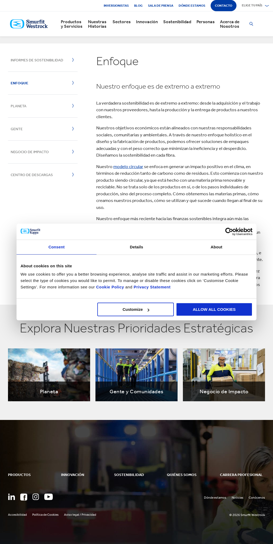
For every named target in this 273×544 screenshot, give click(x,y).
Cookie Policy (110, 287)
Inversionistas (116, 5)
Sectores (122, 21)
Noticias (237, 497)
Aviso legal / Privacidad (80, 515)
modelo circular (128, 166)
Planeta (18, 106)
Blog (138, 5)
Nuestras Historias (97, 24)
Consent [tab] (57, 247)
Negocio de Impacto (30, 152)
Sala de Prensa (160, 5)
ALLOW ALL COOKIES (214, 309)
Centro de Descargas (32, 175)
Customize (136, 309)
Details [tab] (136, 247)
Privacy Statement (152, 287)
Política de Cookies (45, 515)
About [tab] (216, 247)
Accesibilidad (17, 515)
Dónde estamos (192, 5)
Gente (17, 129)
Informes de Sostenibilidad (37, 60)
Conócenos (257, 497)
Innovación (147, 21)
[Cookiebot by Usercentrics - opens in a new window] (229, 232)
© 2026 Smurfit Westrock (247, 515)
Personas (205, 21)
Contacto (223, 5)
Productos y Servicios (71, 24)
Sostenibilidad (177, 21)
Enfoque (19, 83)
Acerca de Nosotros (229, 24)
